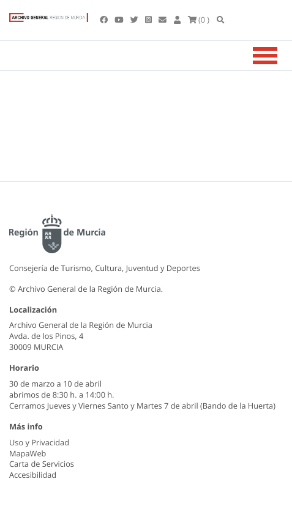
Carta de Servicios (41, 463)
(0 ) (199, 19)
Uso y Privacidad (39, 442)
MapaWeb (27, 453)
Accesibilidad (32, 474)
